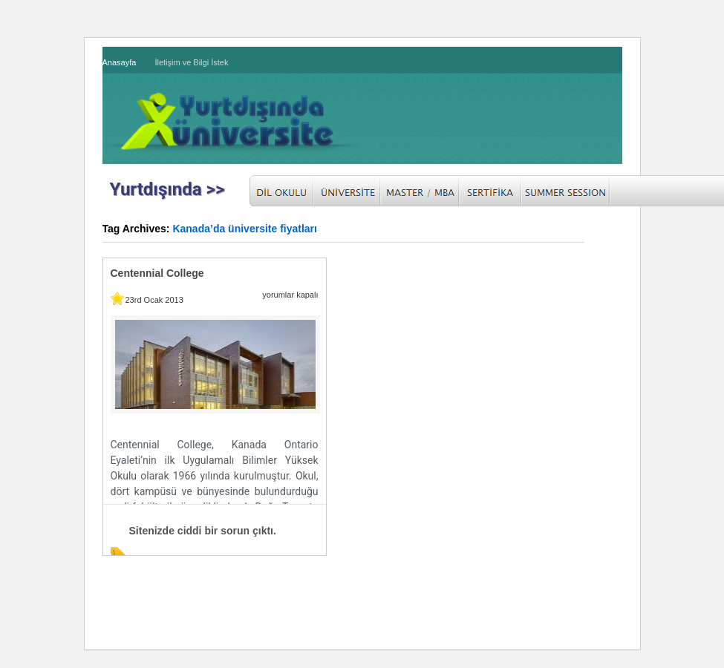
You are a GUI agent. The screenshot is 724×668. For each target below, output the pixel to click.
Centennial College (157, 273)
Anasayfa (119, 62)
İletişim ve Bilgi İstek (191, 62)
